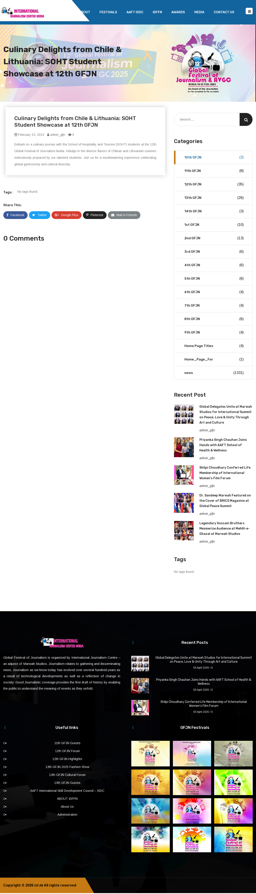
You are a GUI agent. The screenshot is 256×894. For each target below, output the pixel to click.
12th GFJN (214, 185)
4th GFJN (214, 266)
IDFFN (157, 12)
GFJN (39, 886)
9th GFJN (214, 333)
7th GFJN (214, 306)
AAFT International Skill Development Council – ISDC (67, 791)
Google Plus (66, 216)
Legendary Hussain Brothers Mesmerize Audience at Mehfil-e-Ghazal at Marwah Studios (224, 529)
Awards (178, 12)
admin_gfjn (56, 135)
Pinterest (94, 216)
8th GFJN (214, 320)
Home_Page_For (214, 360)
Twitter (39, 216)
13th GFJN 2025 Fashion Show (67, 768)
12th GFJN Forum (67, 752)
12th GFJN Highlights (67, 760)
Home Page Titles (214, 347)
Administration (67, 815)
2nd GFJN (214, 239)
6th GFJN (214, 293)
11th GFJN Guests (67, 744)
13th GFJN (214, 198)
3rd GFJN (214, 252)
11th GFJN (214, 172)
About (84, 12)
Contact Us (224, 12)
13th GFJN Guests (67, 783)
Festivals (108, 12)
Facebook (15, 216)
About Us (67, 807)
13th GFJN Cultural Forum (67, 775)
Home (64, 12)
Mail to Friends (124, 216)
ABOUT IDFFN (67, 799)
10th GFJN (214, 158)
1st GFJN (214, 225)
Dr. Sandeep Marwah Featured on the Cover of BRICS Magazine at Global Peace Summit (225, 501)
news (214, 374)
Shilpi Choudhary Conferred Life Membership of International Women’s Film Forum (224, 474)
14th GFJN (214, 212)
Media (199, 12)
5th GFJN (214, 279)
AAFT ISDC (134, 12)
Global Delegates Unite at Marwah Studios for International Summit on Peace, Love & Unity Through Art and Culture (203, 660)
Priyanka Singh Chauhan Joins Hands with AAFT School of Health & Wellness (223, 446)
